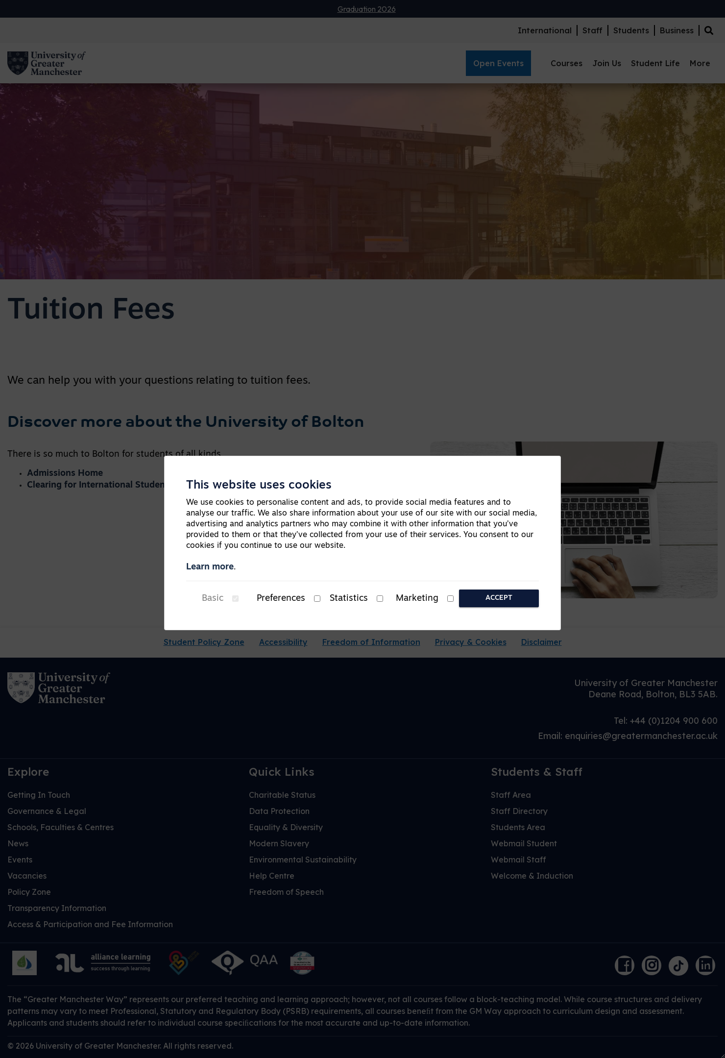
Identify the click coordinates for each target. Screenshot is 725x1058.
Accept (498, 598)
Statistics (349, 598)
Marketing (417, 598)
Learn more (210, 567)
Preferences (281, 598)
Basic (212, 598)
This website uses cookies (259, 486)
